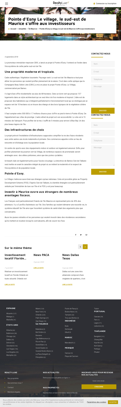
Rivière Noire (71, 315)
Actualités (22, 32)
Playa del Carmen (71, 360)
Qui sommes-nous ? (15, 386)
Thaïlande (100, 335)
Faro (97, 323)
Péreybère (41, 361)
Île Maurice (33, 32)
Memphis (11, 359)
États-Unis (12, 328)
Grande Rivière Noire (44, 355)
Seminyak (68, 333)
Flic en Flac (41, 345)
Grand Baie (41, 348)
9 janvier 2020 (39, 266)
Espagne (10, 312)
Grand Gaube (42, 351)
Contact (11, 391)
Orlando (40, 318)
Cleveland (12, 349)
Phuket (96, 356)
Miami (40, 312)
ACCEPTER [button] (113, 402)
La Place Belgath (43, 358)
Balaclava (40, 333)
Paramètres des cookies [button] (96, 402)
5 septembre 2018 (11, 60)
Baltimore (11, 337)
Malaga (10, 320)
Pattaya (97, 352)
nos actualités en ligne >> (60, 381)
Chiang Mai (98, 343)
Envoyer (103, 114)
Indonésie (70, 324)
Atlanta (10, 334)
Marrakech (70, 346)
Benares (39, 339)
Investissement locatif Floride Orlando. (15, 262)
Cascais (98, 320)
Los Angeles (12, 356)
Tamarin (69, 318)
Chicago (10, 340)
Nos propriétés (13, 382)
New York (41, 315)
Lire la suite (10, 288)
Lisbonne (99, 330)
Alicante (11, 317)
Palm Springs (42, 321)
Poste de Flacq (71, 312)
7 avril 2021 (9, 272)
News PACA (41, 258)
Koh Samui (98, 349)
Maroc (68, 341)
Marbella (11, 323)
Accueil (13, 32)
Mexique (69, 351)
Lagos (98, 326)
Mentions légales (14, 396)
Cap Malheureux (43, 342)
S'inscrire (98, 390)
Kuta (66, 330)
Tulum (96, 312)
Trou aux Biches (72, 321)
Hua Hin (98, 346)
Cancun (69, 357)
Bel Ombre (41, 336)
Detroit (10, 346)
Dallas (10, 343)
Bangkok (99, 340)
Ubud (68, 336)
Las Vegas (12, 352)
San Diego (41, 325)
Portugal (99, 315)
